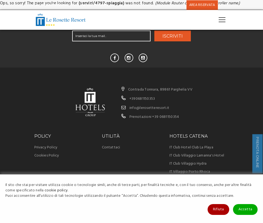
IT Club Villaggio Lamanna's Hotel (196, 155)
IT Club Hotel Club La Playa (191, 147)
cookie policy (56, 190)
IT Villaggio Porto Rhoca (189, 172)
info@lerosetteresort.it (53, 5)
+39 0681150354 (165, 117)
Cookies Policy (46, 155)
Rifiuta (218, 209)
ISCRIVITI (172, 36)
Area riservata (202, 5)
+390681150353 (95, 5)
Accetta (245, 209)
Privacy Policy (46, 147)
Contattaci (111, 147)
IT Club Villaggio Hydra (188, 164)
